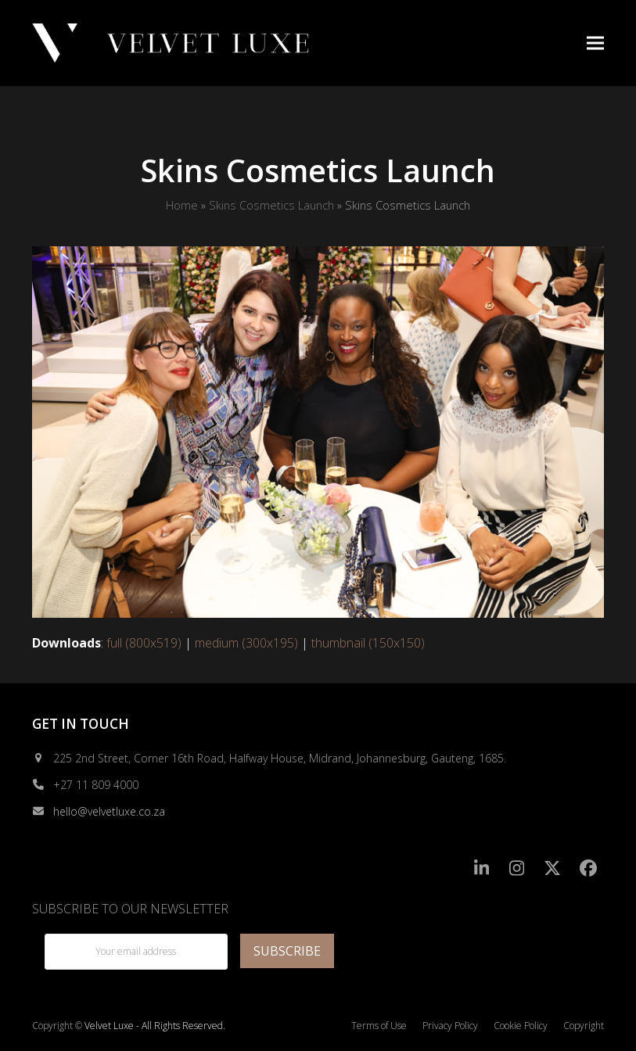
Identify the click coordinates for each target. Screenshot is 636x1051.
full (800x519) (143, 642)
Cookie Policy (521, 1025)
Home (182, 205)
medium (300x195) (246, 642)
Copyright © (57, 1025)
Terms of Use (379, 1025)
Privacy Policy (450, 1025)
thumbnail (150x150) (368, 642)
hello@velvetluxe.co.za (109, 811)
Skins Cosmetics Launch (271, 205)
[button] (595, 42)
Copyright (583, 1025)
